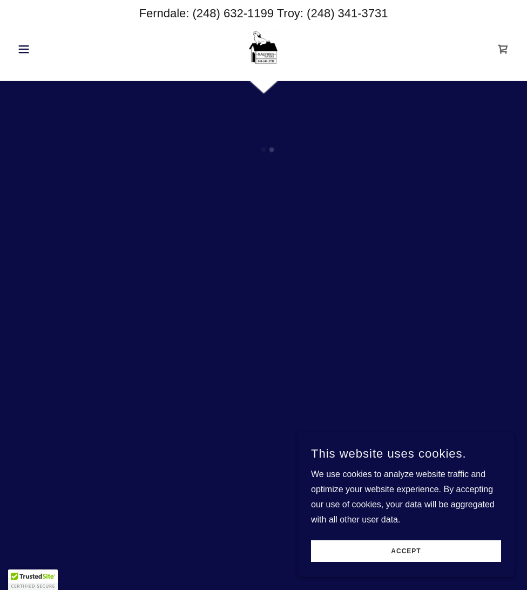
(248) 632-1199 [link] (233, 13)
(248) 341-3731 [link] (347, 13)
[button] (50, 49)
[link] (263, 48)
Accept (406, 551)
